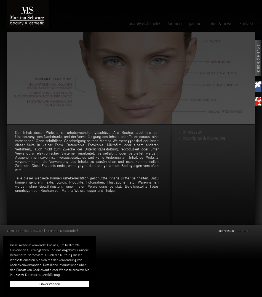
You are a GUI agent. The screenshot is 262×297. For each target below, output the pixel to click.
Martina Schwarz (30, 230)
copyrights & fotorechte (204, 138)
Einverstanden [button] (49, 284)
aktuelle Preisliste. (258, 59)
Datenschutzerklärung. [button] (43, 275)
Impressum (193, 132)
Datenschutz (246, 230)
